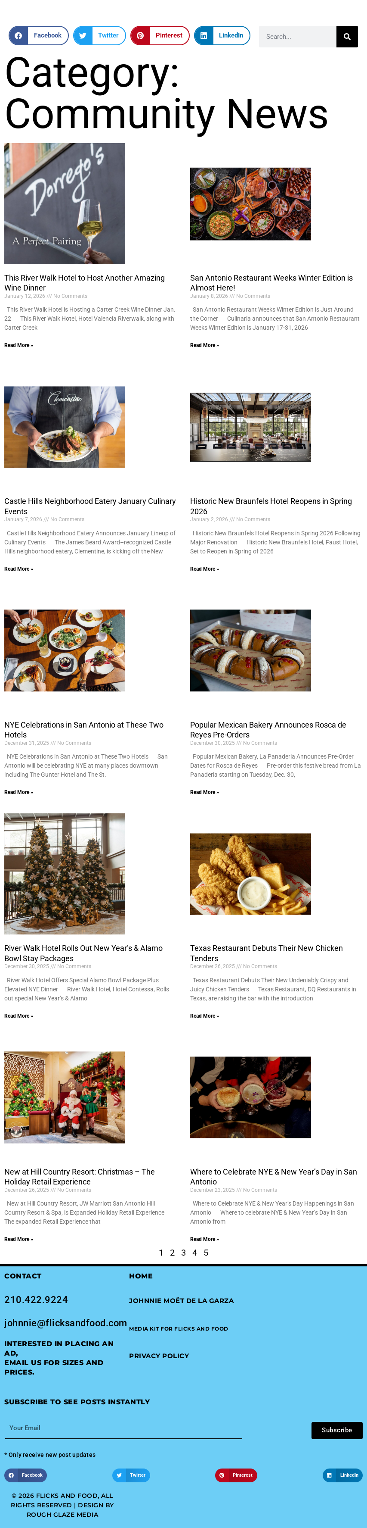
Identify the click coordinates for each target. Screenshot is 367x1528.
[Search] (347, 36)
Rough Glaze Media (63, 1515)
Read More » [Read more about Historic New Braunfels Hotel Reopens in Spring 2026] (204, 569)
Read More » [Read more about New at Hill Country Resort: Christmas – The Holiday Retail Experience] (18, 1239)
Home (141, 1276)
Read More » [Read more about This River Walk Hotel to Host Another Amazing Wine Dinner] (18, 345)
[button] (39, 35)
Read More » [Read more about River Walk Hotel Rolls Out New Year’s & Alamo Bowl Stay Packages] (18, 1016)
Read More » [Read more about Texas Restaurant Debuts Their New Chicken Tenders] (204, 1016)
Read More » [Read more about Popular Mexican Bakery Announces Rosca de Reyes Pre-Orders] (204, 792)
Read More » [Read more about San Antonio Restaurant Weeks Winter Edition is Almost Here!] (204, 345)
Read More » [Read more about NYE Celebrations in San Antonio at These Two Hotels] (18, 792)
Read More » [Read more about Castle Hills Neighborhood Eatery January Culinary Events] (18, 569)
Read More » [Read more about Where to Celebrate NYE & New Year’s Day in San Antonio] (204, 1239)
